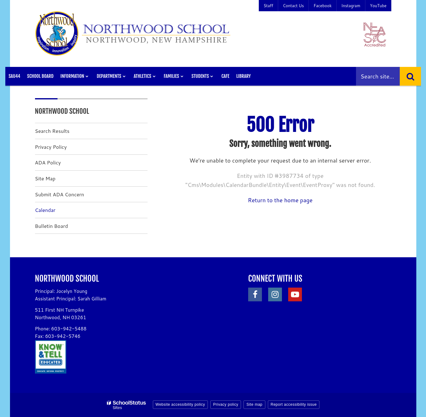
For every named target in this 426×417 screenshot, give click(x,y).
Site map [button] (254, 404)
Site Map (45, 178)
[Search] (410, 76)
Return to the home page (280, 200)
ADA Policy (48, 162)
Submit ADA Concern (59, 194)
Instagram (350, 5)
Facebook (322, 5)
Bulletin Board (51, 225)
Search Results (52, 130)
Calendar (45, 210)
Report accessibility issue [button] (294, 404)
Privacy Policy (51, 146)
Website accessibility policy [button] (180, 404)
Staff (268, 5)
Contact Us (293, 5)
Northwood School (62, 111)
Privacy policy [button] (225, 404)
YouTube (378, 5)
